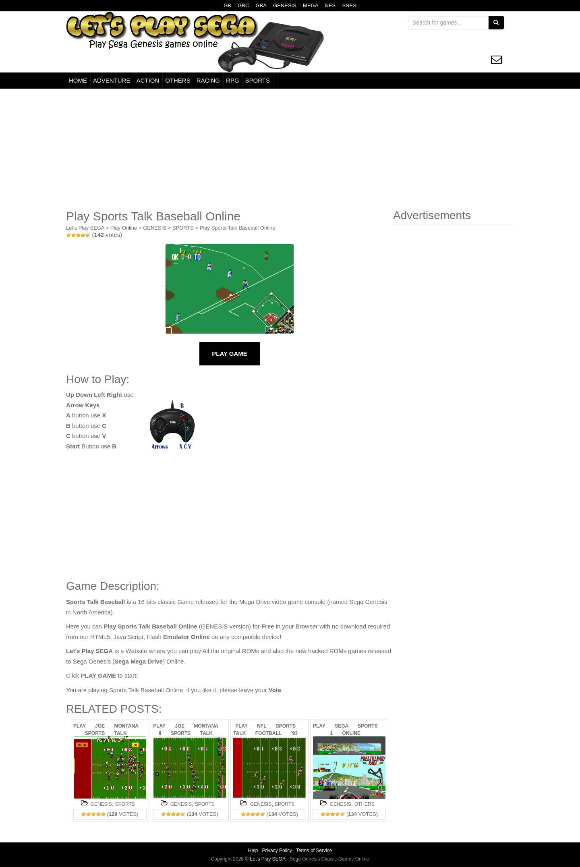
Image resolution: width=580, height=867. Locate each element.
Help (253, 850)
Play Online (123, 228)
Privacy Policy (277, 850)
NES (330, 5)
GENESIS (284, 5)
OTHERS (178, 80)
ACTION (148, 80)
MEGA (310, 5)
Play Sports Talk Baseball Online (238, 228)
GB (227, 5)
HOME (78, 80)
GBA (260, 5)
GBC (243, 5)
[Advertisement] (290, 149)
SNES (349, 5)
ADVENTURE (111, 80)
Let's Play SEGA (85, 228)
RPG (232, 80)
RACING (208, 80)
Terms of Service (314, 850)
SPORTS (257, 80)
